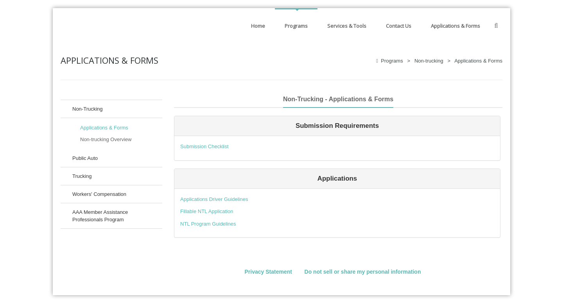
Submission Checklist (204, 146)
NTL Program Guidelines (208, 224)
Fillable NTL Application (206, 211)
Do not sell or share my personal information (363, 272)
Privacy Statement (268, 272)
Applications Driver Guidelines (214, 199)
